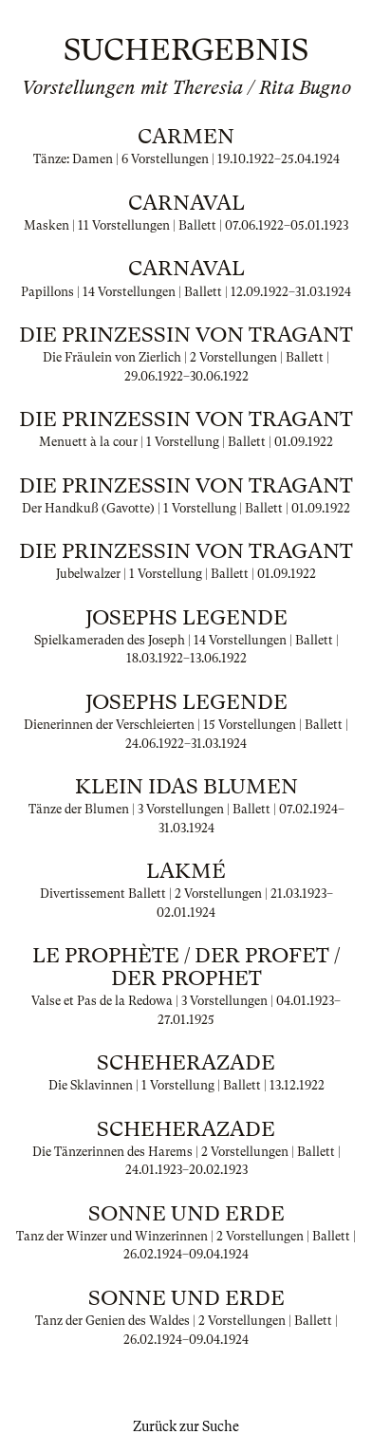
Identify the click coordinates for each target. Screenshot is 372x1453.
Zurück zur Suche (186, 1426)
